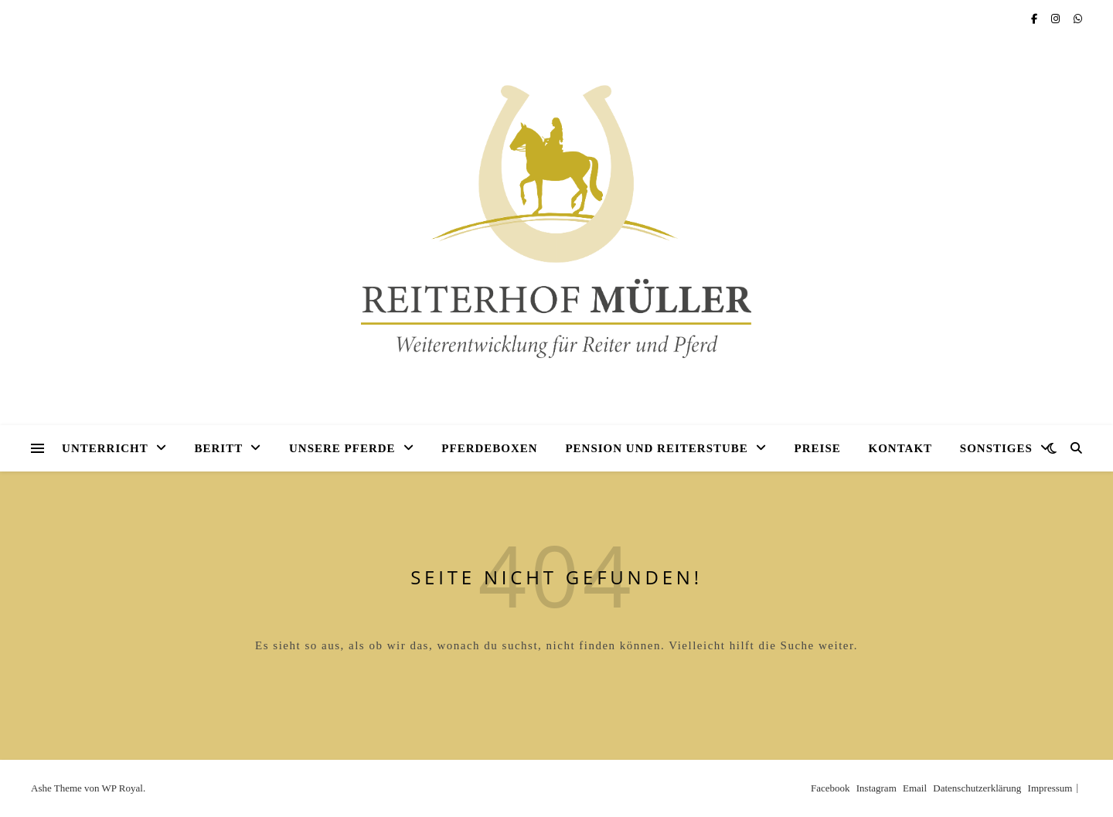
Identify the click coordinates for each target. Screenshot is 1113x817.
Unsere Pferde (342, 448)
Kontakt (901, 448)
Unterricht (105, 448)
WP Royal (122, 788)
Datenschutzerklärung (977, 788)
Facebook (830, 788)
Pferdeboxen (489, 448)
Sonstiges (996, 448)
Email (915, 788)
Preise (818, 448)
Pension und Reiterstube (656, 448)
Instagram (876, 788)
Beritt (219, 448)
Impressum (1050, 788)
